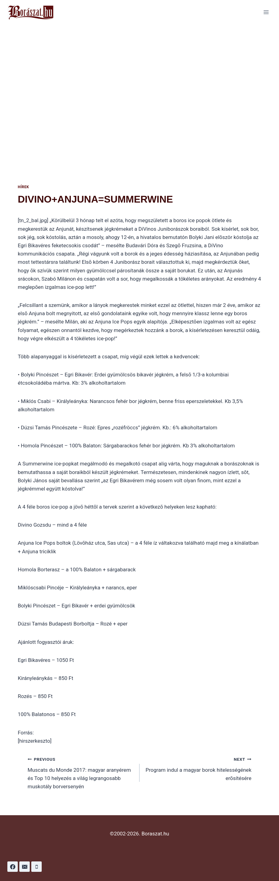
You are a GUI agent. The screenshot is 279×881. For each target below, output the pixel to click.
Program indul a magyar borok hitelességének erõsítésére (198, 768)
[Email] (24, 866)
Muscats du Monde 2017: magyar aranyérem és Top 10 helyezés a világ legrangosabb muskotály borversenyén (81, 772)
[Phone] (36, 866)
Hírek (23, 187)
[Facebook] (12, 866)
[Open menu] (266, 12)
